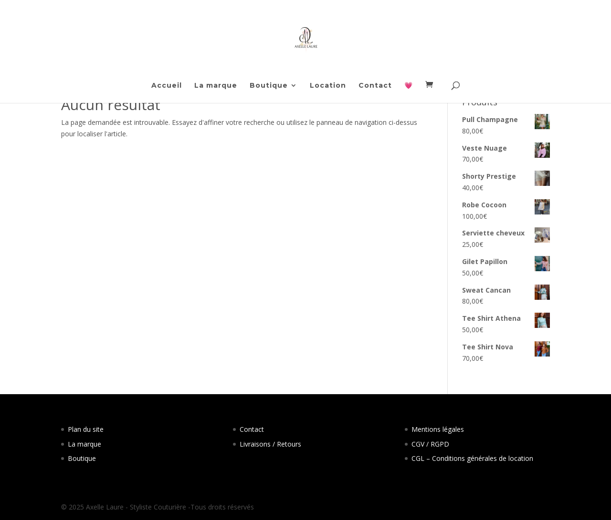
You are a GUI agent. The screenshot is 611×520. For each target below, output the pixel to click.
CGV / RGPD (430, 444)
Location (328, 86)
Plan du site (86, 429)
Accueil (166, 86)
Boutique (269, 86)
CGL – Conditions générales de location (472, 458)
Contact (375, 86)
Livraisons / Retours (270, 444)
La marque (215, 86)
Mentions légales (437, 429)
